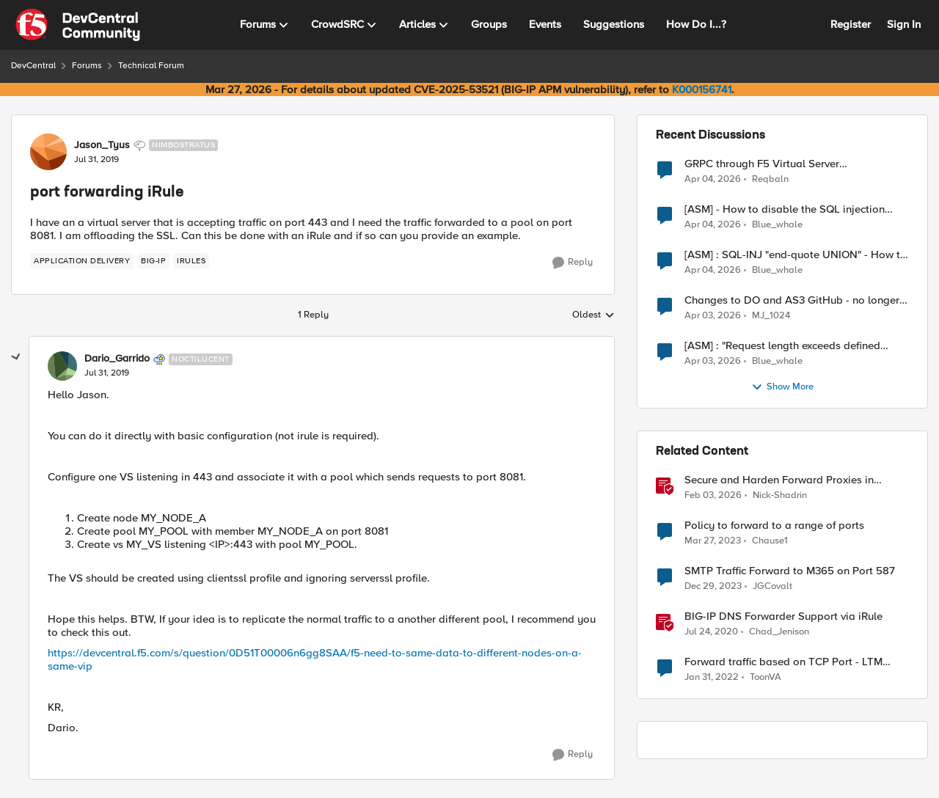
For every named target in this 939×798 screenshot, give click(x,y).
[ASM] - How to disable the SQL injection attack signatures (784, 209)
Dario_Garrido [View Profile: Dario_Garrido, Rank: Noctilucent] (117, 359)
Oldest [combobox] (593, 315)
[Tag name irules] (191, 261)
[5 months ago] (713, 496)
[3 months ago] (712, 179)
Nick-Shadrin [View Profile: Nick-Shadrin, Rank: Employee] (780, 495)
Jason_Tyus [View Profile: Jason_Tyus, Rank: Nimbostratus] (102, 145)
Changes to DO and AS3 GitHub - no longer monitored (791, 300)
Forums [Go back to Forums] (87, 65)
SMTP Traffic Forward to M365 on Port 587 (789, 571)
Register (850, 24)
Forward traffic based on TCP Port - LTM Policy (783, 662)
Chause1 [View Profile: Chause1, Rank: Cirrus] (770, 540)
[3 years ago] (712, 541)
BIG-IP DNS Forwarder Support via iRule (783, 616)
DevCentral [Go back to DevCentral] (33, 65)
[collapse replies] (16, 357)
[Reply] (572, 262)
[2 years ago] (713, 587)
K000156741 (701, 89)
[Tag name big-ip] (153, 261)
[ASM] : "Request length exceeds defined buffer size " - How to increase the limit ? (783, 346)
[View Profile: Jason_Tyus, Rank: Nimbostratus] (48, 151)
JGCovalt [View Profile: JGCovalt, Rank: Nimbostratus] (772, 586)
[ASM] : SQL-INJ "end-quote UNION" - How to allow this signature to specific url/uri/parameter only (795, 255)
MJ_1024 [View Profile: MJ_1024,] (771, 315)
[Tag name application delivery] (82, 261)
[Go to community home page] (78, 25)
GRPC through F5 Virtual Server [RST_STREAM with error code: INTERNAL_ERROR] (761, 164)
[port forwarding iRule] (106, 373)
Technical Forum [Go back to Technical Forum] (151, 65)
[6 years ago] (711, 632)
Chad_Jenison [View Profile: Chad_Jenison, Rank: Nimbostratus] (779, 631)
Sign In (904, 24)
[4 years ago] (711, 678)
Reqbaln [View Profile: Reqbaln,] (770, 178)
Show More (782, 387)
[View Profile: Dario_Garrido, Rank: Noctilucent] (62, 366)
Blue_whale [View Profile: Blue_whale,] (777, 224)
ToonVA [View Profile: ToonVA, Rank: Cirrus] (765, 677)
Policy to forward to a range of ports (774, 525)
